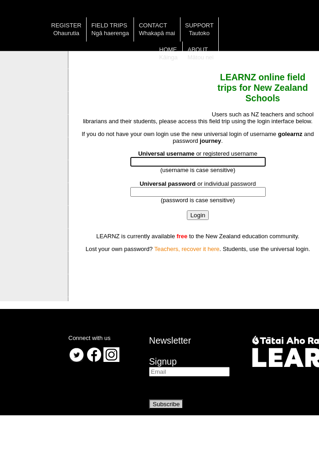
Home (168, 49)
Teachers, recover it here (186, 249)
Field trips (110, 25)
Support (199, 25)
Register (66, 25)
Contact (153, 25)
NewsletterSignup (170, 350)
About (198, 49)
